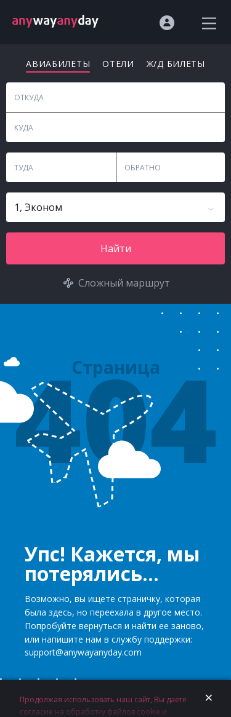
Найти (115, 248)
